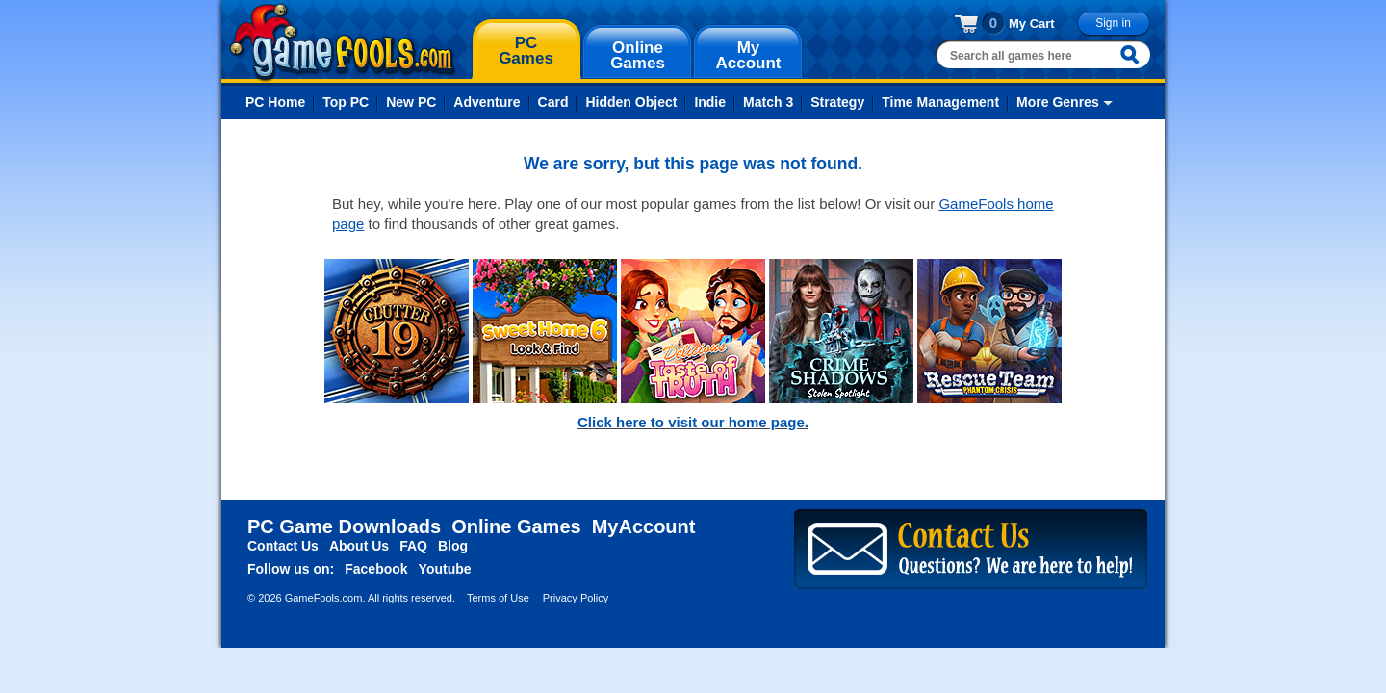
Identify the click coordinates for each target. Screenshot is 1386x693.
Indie (710, 102)
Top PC (345, 102)
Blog (453, 545)
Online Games (516, 526)
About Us (359, 545)
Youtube (445, 569)
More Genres (1057, 102)
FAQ (413, 545)
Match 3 (768, 102)
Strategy (837, 102)
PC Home (275, 102)
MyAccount (644, 526)
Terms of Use (498, 597)
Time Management (940, 102)
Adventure (486, 102)
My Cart (1032, 23)
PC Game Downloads (344, 526)
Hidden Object (631, 102)
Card (553, 102)
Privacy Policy (575, 597)
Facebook (376, 569)
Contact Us (283, 545)
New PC (411, 102)
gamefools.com (342, 42)
